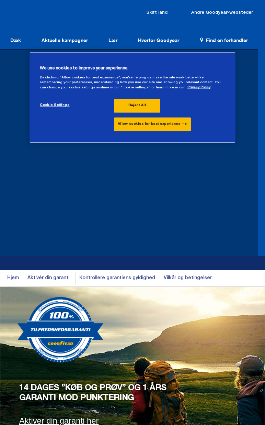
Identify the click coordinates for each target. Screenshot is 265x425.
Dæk (14, 38)
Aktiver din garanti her (59, 211)
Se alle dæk (31, 328)
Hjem (13, 68)
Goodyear (41, 14)
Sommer (27, 294)
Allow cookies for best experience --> (152, 124)
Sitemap (154, 371)
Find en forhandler (208, 38)
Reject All (137, 105)
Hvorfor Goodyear (146, 38)
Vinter (24, 316)
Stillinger (211, 305)
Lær (104, 38)
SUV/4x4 (89, 305)
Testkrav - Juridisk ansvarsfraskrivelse (209, 371)
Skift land (181, 9)
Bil (81, 294)
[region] (132, 97)
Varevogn (89, 316)
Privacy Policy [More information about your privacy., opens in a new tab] (198, 87)
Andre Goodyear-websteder (231, 9)
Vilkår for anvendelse (74, 371)
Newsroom (29, 339)
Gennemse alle (96, 328)
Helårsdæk (29, 305)
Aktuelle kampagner (59, 38)
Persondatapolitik (120, 371)
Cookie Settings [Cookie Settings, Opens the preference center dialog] (54, 105)
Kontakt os (214, 294)
